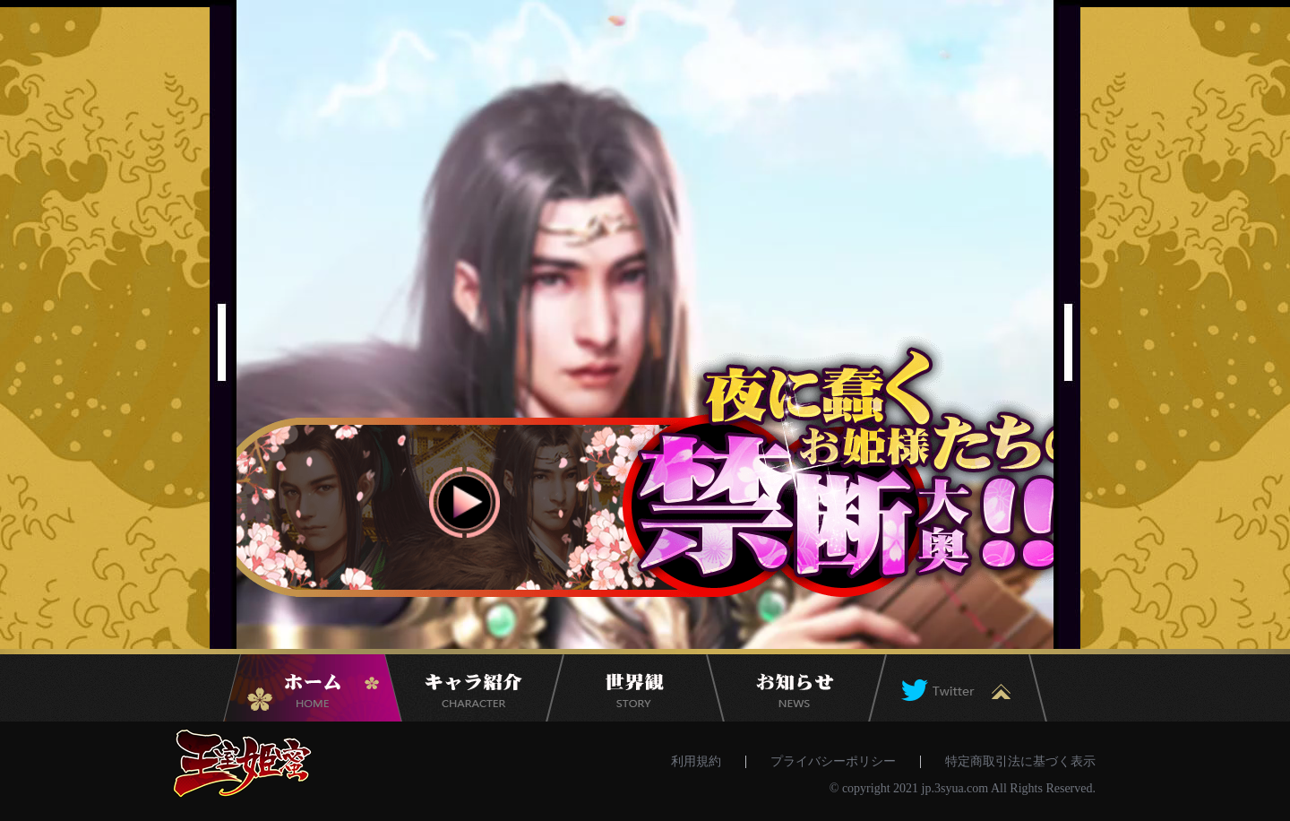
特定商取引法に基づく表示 (1020, 761)
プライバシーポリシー (833, 761)
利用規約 (696, 761)
